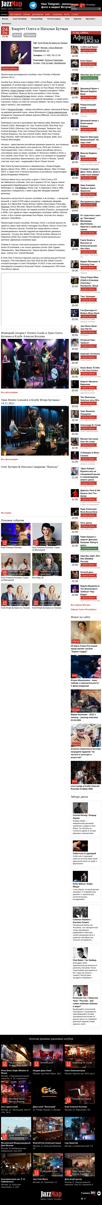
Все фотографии (9, 392)
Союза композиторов (57, 112)
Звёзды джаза (79, 796)
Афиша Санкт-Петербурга (83, 609)
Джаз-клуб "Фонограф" (44, 1107)
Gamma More (86, 132)
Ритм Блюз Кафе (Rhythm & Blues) (87, 320)
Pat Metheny (21, 188)
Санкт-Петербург (87, 5)
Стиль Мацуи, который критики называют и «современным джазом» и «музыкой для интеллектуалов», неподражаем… (86, 894)
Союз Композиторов (89, 431)
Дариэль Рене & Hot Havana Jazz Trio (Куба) (90, 493)
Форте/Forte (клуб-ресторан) (47, 1143)
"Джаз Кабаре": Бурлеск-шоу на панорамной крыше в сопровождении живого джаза (90, 474)
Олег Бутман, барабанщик (53, 63)
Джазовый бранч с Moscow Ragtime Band (89, 91)
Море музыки (86, 360)
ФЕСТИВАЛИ (15, 14)
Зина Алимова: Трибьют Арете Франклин (88, 188)
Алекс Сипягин (17, 91)
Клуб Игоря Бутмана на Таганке (52, 43)
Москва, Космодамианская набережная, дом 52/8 (13, 1149)
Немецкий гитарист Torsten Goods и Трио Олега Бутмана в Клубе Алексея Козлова (31, 334)
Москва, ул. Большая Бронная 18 (47, 1147)
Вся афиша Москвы (81, 605)
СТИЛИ (75, 14)
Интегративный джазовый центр (87, 391)
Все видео (6, 513)
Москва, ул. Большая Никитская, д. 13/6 (11, 1186)
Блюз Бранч (86, 61)
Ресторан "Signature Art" (89, 256)
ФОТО (67, 14)
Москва (74, 5)
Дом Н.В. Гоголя (87, 236)
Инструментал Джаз (90, 201)
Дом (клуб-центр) (73, 1179)
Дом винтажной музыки (90, 376)
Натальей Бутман (22, 96)
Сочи (67, 19)
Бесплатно (6, 24)
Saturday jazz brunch (90, 75)
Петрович (84, 335)
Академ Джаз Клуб (88, 578)
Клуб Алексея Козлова (16, 536)
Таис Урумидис (87, 296)
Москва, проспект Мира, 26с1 (47, 1074)
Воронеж (77, 19)
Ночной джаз (86, 572)
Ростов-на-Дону (54, 19)
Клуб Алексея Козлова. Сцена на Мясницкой (47, 537)
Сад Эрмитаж (71, 1143)
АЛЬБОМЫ (57, 14)
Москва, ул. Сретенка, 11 (45, 1182)
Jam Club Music (87, 53)
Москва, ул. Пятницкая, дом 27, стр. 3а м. (16, 1111)
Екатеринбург (37, 19)
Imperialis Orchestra (90, 354)
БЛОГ (47, 14)
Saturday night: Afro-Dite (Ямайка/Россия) (90, 559)
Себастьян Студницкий (84, 853)
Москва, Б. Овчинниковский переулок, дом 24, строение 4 (79, 1183)
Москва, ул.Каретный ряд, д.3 (79, 1146)
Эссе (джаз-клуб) (87, 100)
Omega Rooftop (87, 486)
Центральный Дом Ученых (88, 115)
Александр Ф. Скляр (90, 425)
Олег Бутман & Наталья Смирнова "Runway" (30, 466)
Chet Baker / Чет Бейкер (84, 960)
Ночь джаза (86, 523)
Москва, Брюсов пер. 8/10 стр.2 (80, 1074)
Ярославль (90, 19)
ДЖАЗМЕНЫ (37, 14)
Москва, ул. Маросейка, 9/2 (77, 1110)
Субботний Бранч (89, 47)
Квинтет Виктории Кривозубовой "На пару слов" (89, 140)
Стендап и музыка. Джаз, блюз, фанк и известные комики (90, 172)
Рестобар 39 (47, 566)
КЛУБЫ (27, 14)
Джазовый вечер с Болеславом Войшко (89, 123)
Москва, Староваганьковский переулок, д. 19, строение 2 (15, 1077)
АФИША (4, 14)
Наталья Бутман (15, 109)
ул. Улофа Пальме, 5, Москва (46, 1110)
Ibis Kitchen (85, 181)
